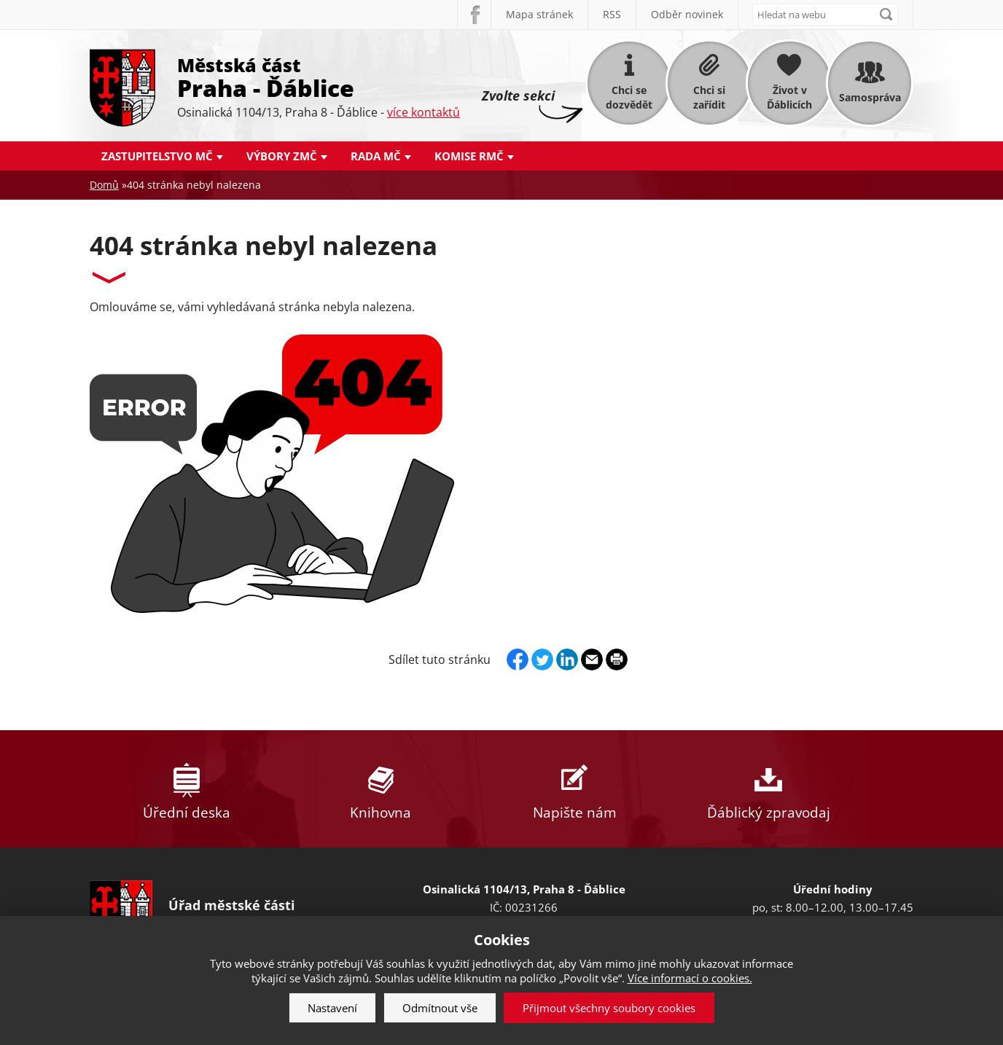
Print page (617, 659)
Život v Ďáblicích (789, 97)
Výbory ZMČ (281, 156)
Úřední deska (186, 789)
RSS (612, 14)
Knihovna (380, 789)
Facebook (474, 14)
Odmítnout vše (439, 1008)
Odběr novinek (687, 14)
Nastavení (332, 1008)
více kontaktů (423, 112)
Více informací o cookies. (690, 978)
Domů (104, 185)
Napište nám (574, 789)
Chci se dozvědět (629, 97)
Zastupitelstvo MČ (157, 156)
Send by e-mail (592, 659)
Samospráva (870, 97)
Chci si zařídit (709, 97)
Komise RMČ (469, 156)
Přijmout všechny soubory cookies (609, 1008)
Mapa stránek (539, 14)
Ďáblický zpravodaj (768, 789)
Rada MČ (376, 156)
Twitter (542, 659)
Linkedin (567, 659)
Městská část (318, 76)
